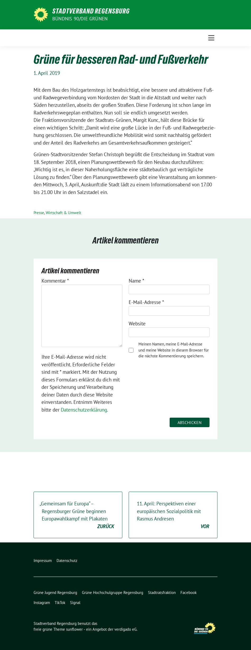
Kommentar (55, 281)
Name (136, 281)
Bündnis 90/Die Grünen (80, 19)
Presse (39, 212)
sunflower (74, 629)
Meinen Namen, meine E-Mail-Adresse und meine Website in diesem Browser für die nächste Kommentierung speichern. (173, 350)
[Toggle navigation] (211, 38)
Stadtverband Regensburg (91, 11)
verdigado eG (125, 629)
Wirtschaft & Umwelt (63, 212)
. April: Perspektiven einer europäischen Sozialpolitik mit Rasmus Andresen (173, 515)
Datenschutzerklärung (84, 410)
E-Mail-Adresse (146, 302)
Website (137, 323)
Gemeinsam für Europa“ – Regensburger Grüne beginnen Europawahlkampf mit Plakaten (77, 515)
